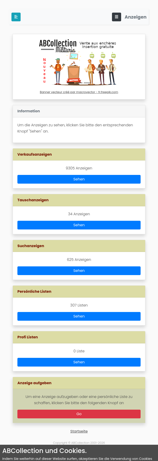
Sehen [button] (79, 179)
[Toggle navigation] (116, 17)
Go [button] (79, 414)
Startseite (79, 431)
